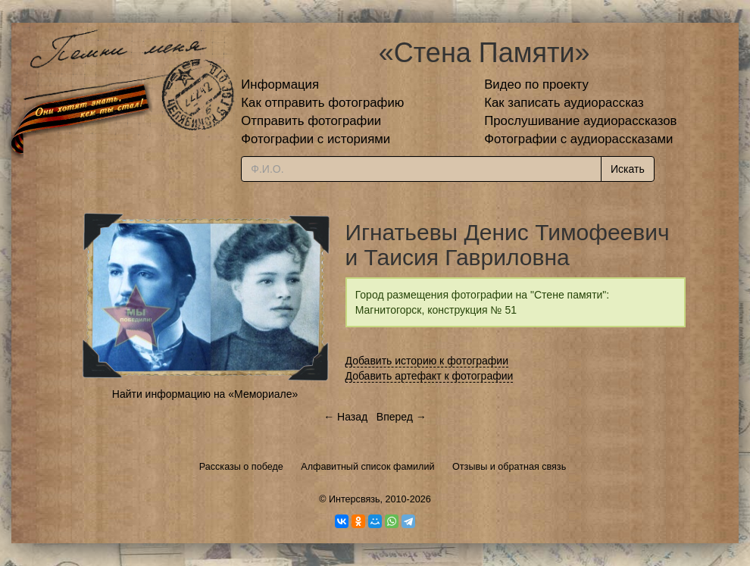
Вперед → (402, 417)
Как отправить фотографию (322, 102)
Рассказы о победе (241, 466)
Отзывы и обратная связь (509, 466)
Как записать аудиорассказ (564, 102)
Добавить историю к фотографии (427, 361)
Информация (280, 84)
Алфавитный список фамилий (367, 466)
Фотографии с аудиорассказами (578, 139)
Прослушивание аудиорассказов (580, 121)
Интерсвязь (354, 499)
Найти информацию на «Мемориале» (205, 394)
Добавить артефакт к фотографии (429, 376)
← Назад (345, 417)
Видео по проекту (536, 84)
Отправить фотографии (311, 121)
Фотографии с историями (315, 139)
